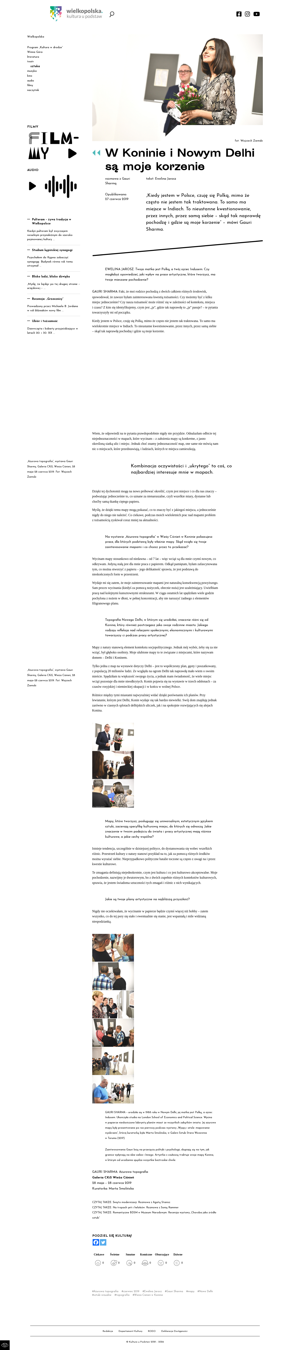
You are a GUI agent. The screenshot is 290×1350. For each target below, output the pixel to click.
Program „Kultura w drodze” (45, 47)
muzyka (32, 71)
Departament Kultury (130, 1331)
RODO (152, 1331)
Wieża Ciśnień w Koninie (148, 1295)
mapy (191, 1291)
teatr (30, 61)
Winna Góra (34, 52)
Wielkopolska (35, 36)
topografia (122, 1295)
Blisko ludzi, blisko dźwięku (51, 276)
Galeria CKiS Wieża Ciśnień (113, 1177)
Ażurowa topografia (106, 1291)
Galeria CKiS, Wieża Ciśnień (54, 466)
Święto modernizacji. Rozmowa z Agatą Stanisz (141, 1202)
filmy (30, 85)
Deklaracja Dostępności (174, 1331)
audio (30, 80)
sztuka (35, 66)
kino (29, 75)
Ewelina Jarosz (153, 1291)
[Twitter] (103, 1242)
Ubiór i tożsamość (45, 321)
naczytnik (33, 90)
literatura (33, 56)
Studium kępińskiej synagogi (52, 250)
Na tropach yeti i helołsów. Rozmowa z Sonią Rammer (146, 1207)
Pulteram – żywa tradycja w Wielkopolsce (51, 221)
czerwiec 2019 (131, 1291)
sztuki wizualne (102, 1295)
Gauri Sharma (174, 1291)
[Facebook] (96, 1242)
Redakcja (108, 1331)
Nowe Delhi (206, 1291)
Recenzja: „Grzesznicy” (47, 299)
